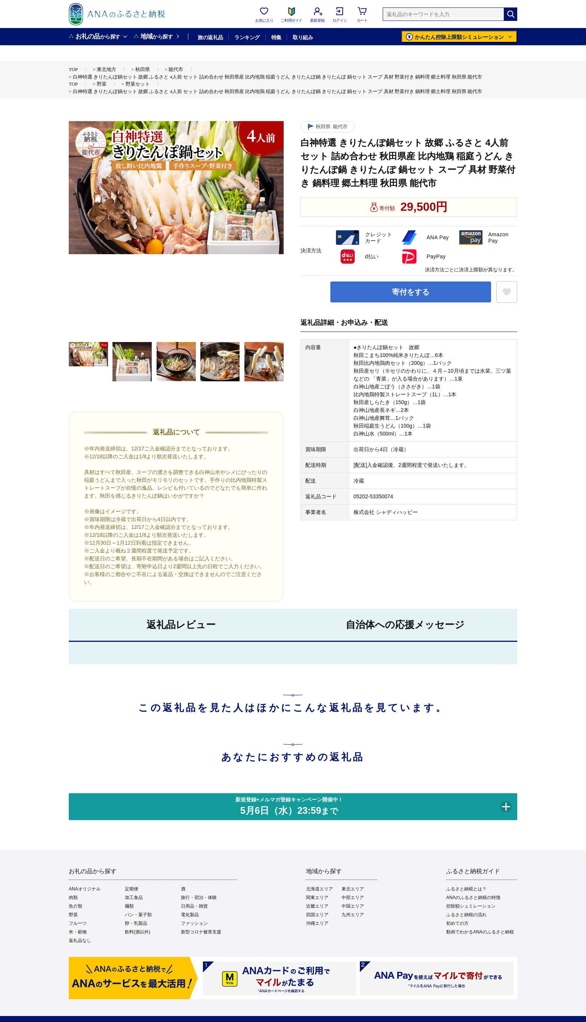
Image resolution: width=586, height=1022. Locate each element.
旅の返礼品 (210, 37)
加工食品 (134, 897)
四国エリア (317, 914)
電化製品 (190, 914)
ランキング (246, 37)
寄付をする (410, 292)
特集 (276, 37)
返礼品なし (80, 940)
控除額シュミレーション (471, 906)
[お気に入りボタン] (506, 292)
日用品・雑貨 (194, 906)
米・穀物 (78, 932)
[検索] (510, 14)
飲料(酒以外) (137, 932)
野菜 (73, 914)
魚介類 (75, 906)
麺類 (129, 906)
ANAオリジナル (85, 889)
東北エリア (353, 889)
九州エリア (353, 914)
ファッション (194, 923)
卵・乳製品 (136, 923)
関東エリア (317, 897)
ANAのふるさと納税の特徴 (473, 897)
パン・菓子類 (138, 914)
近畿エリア (317, 906)
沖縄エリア (317, 923)
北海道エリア (319, 889)
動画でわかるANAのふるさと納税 (480, 932)
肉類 (73, 897)
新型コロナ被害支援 (201, 932)
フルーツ (78, 923)
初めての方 (457, 923)
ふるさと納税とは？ (466, 889)
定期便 (131, 889)
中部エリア (353, 897)
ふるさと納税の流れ (466, 914)
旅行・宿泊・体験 (199, 897)
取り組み (303, 37)
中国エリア (353, 906)
